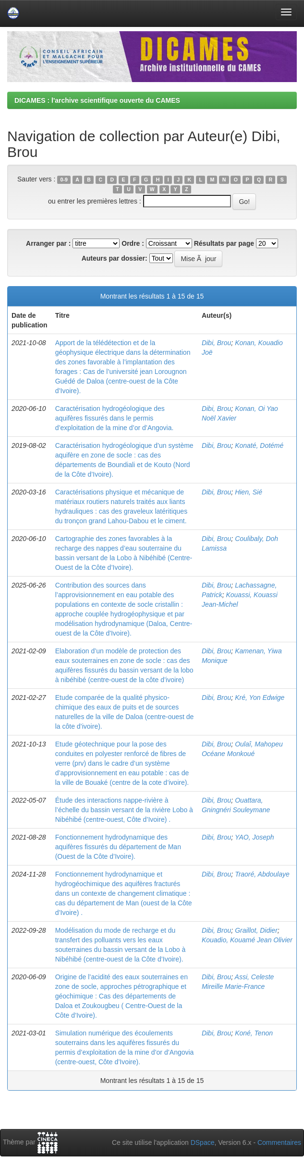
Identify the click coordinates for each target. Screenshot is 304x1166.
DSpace (203, 1142)
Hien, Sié (248, 492)
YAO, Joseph (254, 837)
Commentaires (279, 1142)
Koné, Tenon (254, 1033)
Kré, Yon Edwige (259, 697)
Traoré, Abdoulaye (262, 874)
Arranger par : (48, 243)
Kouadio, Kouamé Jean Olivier (247, 940)
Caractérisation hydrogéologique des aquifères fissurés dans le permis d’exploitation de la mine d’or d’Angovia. (114, 418)
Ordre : (133, 243)
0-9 (64, 179)
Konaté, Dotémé (259, 445)
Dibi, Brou (216, 343)
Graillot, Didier (256, 930)
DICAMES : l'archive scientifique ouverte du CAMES (97, 100)
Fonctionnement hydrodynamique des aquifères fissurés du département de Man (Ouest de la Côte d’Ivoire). (118, 846)
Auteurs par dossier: (114, 258)
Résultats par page (224, 243)
